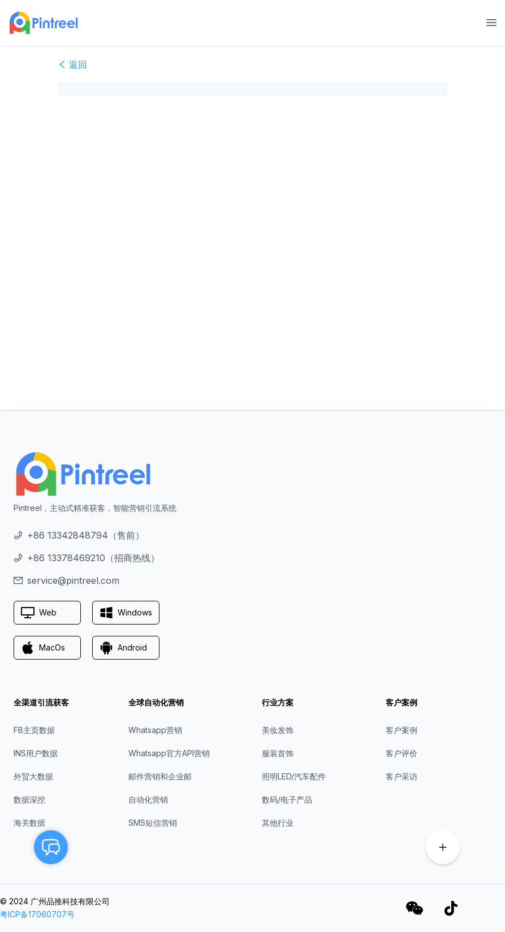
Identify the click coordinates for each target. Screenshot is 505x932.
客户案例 (401, 730)
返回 (72, 64)
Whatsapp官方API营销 (169, 753)
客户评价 (401, 753)
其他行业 (277, 822)
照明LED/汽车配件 (294, 776)
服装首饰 (277, 753)
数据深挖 (29, 799)
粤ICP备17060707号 (37, 914)
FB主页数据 (34, 730)
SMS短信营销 (152, 822)
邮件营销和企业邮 (160, 776)
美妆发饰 (277, 730)
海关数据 (29, 822)
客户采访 (401, 776)
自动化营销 (148, 799)
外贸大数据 (33, 776)
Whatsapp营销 (155, 730)
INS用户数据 (36, 753)
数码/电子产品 (287, 799)
